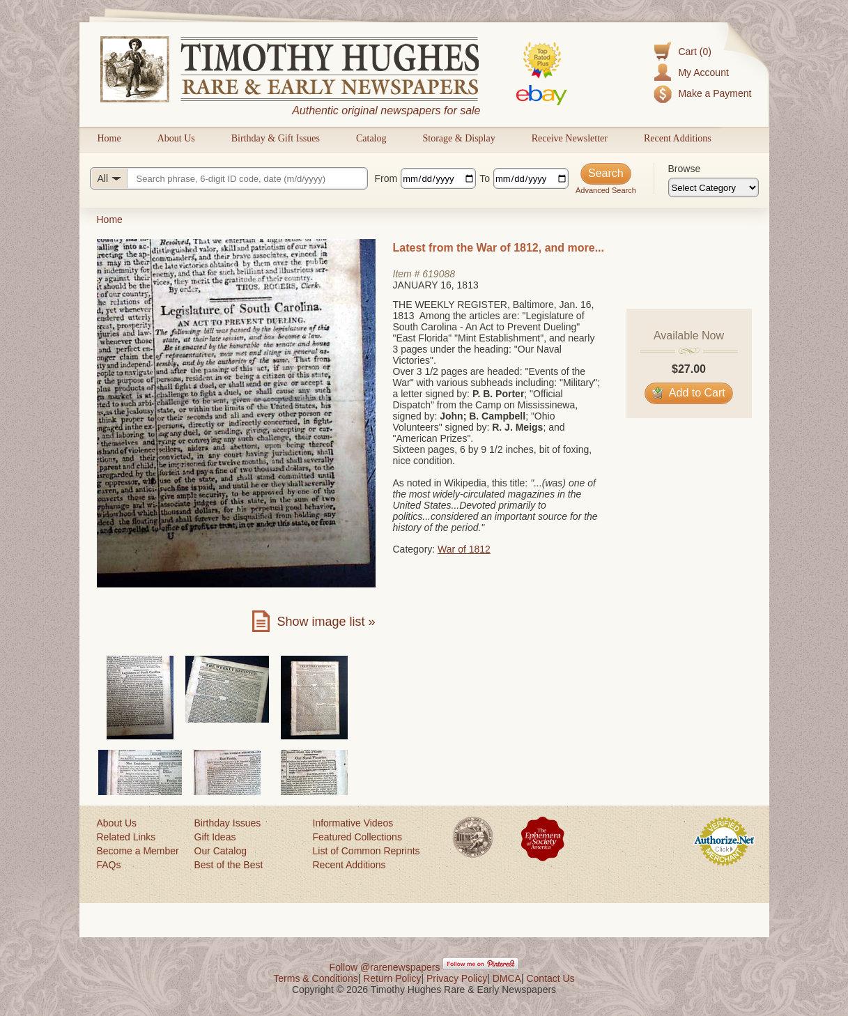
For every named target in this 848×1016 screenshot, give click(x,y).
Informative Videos (353, 823)
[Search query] (229, 178)
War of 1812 (464, 549)
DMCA (507, 978)
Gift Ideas (215, 836)
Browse (684, 168)
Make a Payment (714, 93)
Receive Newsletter (570, 138)
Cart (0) (694, 51)
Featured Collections (357, 836)
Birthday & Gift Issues (275, 138)
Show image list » (326, 622)
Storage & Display (458, 138)
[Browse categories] (713, 187)
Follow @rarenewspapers (385, 967)
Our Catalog (220, 850)
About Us (176, 138)
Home (109, 138)
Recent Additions (677, 138)
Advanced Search (606, 190)
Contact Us (550, 978)
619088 (438, 273)
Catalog (371, 138)
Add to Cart (688, 393)
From (386, 178)
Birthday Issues (227, 823)
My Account (703, 72)
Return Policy (392, 978)
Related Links (126, 836)
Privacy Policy (456, 978)
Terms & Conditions (315, 978)
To (484, 178)
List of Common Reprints (366, 850)
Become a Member (138, 850)
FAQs (109, 864)
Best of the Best (228, 864)
